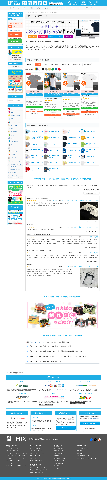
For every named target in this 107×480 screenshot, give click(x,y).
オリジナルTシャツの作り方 (37, 467)
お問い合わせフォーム (15, 63)
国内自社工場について (83, 456)
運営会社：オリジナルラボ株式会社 (86, 458)
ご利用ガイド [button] (89, 8)
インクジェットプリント (37, 342)
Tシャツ (42, 12)
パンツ (12, 145)
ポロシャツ (13, 112)
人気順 (38, 65)
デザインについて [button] (62, 8)
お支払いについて (58, 451)
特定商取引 (80, 453)
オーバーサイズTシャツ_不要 (90, 237)
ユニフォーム (14, 151)
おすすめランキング (14, 169)
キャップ (13, 154)
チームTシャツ (12, 175)
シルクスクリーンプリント (37, 453)
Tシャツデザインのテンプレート (38, 470)
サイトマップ (57, 468)
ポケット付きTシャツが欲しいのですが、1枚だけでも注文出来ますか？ (51, 346)
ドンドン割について (59, 453)
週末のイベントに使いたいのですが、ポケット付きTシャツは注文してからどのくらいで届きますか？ (60, 356)
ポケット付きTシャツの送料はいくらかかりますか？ (45, 361)
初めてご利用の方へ (59, 448)
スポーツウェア (14, 141)
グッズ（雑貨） (14, 131)
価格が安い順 (54, 65)
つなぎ (18, 461)
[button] (69, 3)
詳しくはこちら (66, 428)
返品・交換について (59, 461)
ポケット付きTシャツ (51, 12)
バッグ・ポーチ (16, 456)
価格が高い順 (65, 65)
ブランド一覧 (12, 167)
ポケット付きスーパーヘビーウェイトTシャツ (86, 227)
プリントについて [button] (76, 8)
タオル (12, 128)
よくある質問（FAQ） (59, 463)
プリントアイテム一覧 (14, 164)
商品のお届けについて (59, 458)
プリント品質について (36, 448)
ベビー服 (13, 118)
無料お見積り (15, 41)
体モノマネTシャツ (13, 178)
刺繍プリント (33, 458)
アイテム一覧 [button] (22, 8)
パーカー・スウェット (16, 115)
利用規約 (79, 451)
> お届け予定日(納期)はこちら (15, 30)
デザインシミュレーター (36, 472)
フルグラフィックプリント (37, 456)
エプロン (13, 135)
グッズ (8, 463)
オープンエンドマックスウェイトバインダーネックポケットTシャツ (80, 200)
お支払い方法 (53, 377)
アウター (13, 148)
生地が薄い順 (76, 65)
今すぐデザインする (15, 34)
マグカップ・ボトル (11, 466)
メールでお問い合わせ (90, 423)
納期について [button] (49, 8)
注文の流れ (56, 456)
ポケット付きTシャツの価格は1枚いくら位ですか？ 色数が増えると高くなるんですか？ (56, 351)
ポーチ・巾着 (14, 125)
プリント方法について (36, 461)
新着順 (45, 65)
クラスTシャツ (12, 172)
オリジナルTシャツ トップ (31, 12)
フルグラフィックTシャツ (16, 161)
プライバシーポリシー (83, 448)
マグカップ (13, 158)
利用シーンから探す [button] (35, 8)
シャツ (12, 138)
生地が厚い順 (87, 65)
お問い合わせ (57, 466)
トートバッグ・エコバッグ (17, 122)
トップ (12, 8)
